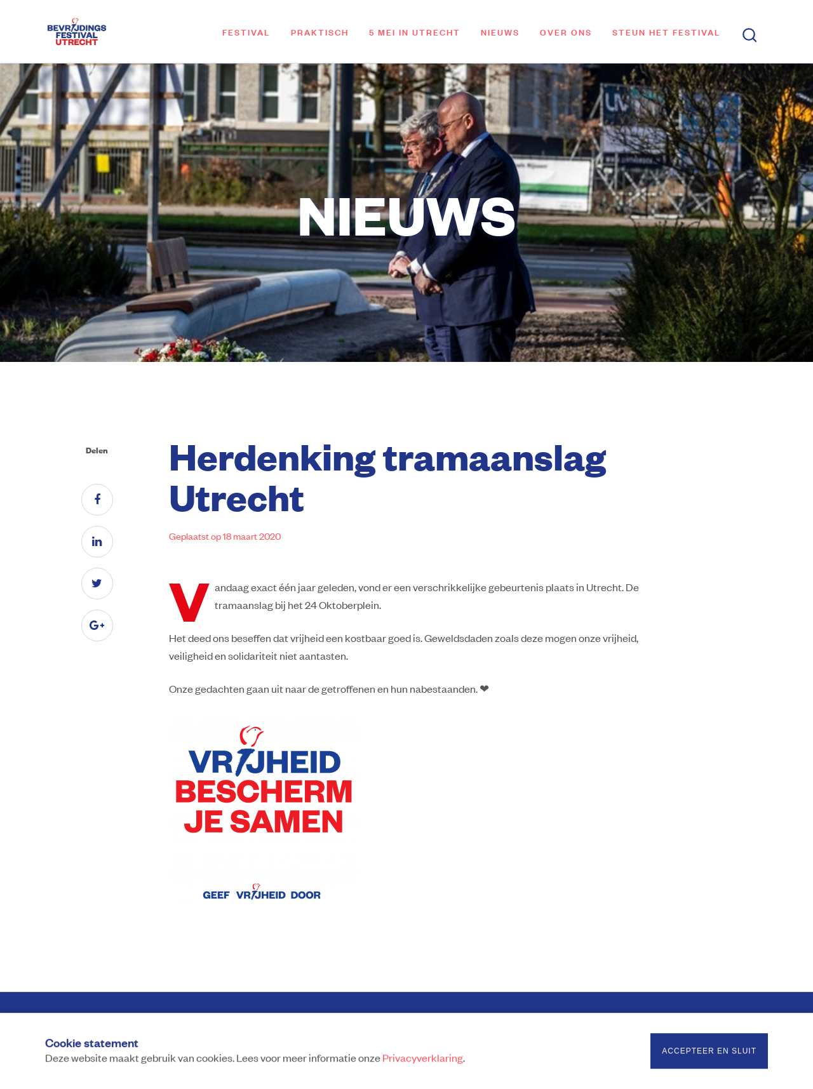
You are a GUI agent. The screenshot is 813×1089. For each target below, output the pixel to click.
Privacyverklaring (422, 1059)
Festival (246, 31)
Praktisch (320, 31)
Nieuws (500, 31)
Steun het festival (666, 31)
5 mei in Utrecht (414, 31)
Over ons (566, 31)
